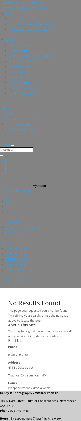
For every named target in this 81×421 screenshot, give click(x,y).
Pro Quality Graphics (19, 125)
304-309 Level (15, 259)
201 (8, 207)
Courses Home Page (17, 191)
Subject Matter (16, 270)
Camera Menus (16, 233)
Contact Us (10, 114)
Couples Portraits (20, 50)
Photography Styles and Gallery (24, 8)
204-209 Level (15, 254)
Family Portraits (19, 45)
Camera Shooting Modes (23, 228)
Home (7, 108)
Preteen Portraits (20, 77)
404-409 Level (15, 265)
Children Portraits (20, 83)
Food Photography (21, 93)
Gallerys (11, 40)
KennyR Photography (20, 130)
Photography (11, 243)
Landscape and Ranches (25, 88)
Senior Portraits (19, 67)
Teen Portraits (18, 72)
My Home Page (13, 280)
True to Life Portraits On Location (32, 24)
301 (8, 212)
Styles (10, 13)
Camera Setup (12, 222)
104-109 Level (15, 249)
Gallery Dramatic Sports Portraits (31, 61)
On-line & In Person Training (22, 3)
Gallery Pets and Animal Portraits (31, 56)
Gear (6, 196)
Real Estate (16, 19)
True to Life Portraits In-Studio (29, 29)
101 (8, 201)
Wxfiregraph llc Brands (18, 119)
